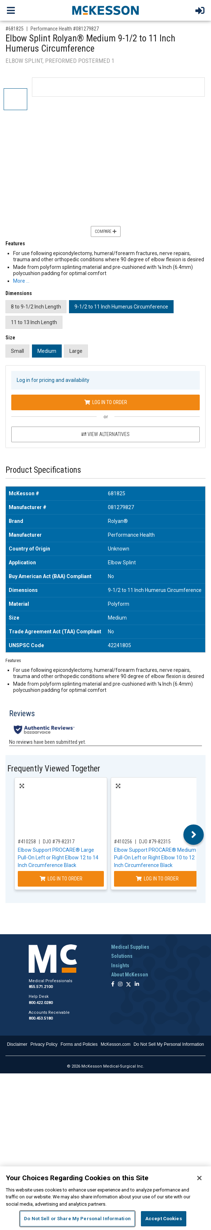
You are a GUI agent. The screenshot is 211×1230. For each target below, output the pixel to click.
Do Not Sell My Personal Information (169, 1044)
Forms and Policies (79, 1044)
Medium (46, 351)
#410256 (123, 841)
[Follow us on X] (128, 984)
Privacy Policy (44, 1044)
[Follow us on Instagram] (120, 984)
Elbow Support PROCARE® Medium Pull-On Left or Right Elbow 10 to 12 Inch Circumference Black (155, 857)
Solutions (122, 956)
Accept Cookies (163, 1218)
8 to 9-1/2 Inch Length (36, 307)
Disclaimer (17, 1044)
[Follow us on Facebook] (112, 984)
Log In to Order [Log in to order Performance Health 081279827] (105, 402)
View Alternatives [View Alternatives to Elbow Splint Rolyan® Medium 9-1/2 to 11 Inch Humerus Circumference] (105, 434)
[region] (105, 1198)
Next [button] (193, 834)
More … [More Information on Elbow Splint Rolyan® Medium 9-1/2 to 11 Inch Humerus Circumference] (21, 281)
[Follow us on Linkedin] (137, 984)
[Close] (199, 1178)
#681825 (14, 29)
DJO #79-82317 (58, 841)
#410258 (27, 841)
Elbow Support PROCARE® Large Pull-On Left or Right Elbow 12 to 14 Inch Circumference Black (58, 857)
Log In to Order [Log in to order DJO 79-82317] (61, 879)
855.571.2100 (41, 986)
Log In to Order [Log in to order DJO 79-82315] (157, 879)
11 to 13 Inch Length (34, 322)
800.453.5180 (41, 1018)
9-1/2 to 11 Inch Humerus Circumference (121, 307)
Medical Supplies (130, 947)
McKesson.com (115, 1044)
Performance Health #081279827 (65, 29)
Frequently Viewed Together (53, 768)
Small (17, 351)
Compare (106, 231)
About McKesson (129, 974)
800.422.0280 (41, 1002)
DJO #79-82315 (155, 841)
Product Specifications (43, 470)
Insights (120, 965)
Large (75, 351)
